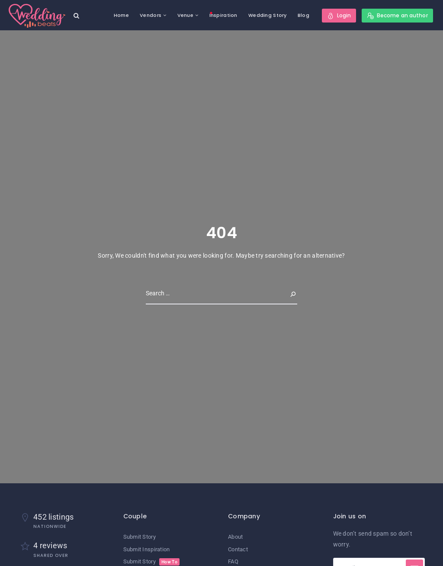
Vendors (150, 15)
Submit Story (139, 537)
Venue (185, 15)
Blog (303, 15)
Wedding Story (267, 15)
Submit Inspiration (146, 549)
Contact (238, 549)
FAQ (233, 561)
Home (121, 15)
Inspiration (223, 15)
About (235, 537)
